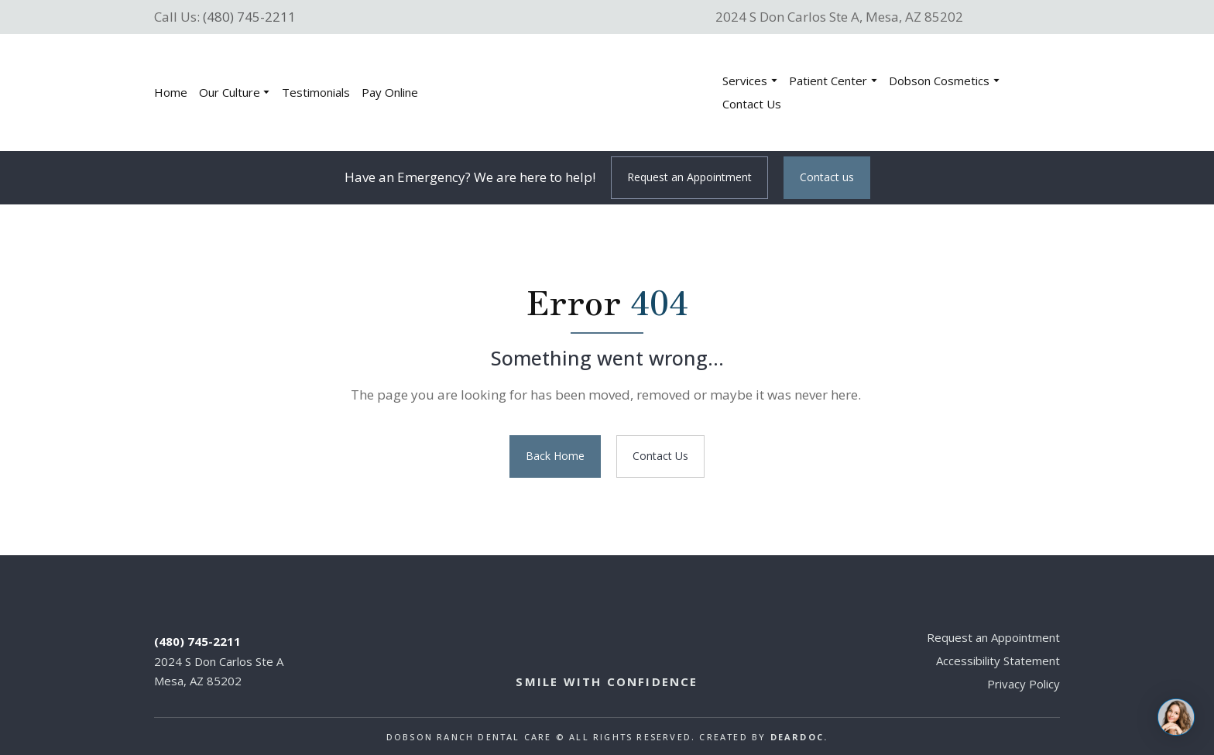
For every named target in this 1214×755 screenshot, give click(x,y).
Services (744, 80)
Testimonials (316, 92)
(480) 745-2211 (249, 17)
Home (170, 92)
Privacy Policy (1023, 684)
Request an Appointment (993, 637)
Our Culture (229, 92)
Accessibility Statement (998, 660)
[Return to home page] (580, 93)
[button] (689, 177)
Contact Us (751, 104)
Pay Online (390, 92)
